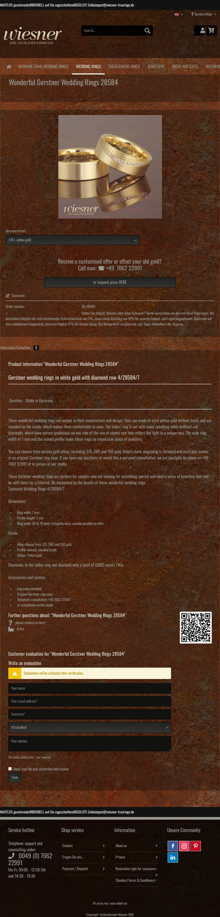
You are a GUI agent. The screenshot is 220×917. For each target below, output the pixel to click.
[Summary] (89, 714)
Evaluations (27, 348)
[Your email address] (89, 701)
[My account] (199, 30)
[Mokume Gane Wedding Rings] (43, 65)
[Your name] (89, 688)
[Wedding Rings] (88, 66)
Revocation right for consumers (136, 869)
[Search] (147, 30)
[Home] (9, 66)
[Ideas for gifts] (185, 65)
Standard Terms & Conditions (134, 880)
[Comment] (89, 727)
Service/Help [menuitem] (201, 14)
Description (8, 348)
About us (121, 846)
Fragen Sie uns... (73, 857)
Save (15, 777)
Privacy (120, 857)
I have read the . (41, 769)
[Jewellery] (156, 65)
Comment (15, 296)
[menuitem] (117, 33)
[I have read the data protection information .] (10, 768)
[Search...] (117, 30)
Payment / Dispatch (75, 869)
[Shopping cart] (212, 30)
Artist (16, 629)
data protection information (51, 769)
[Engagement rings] (124, 65)
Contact (67, 846)
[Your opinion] (89, 743)
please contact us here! (26, 623)
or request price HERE (110, 282)
